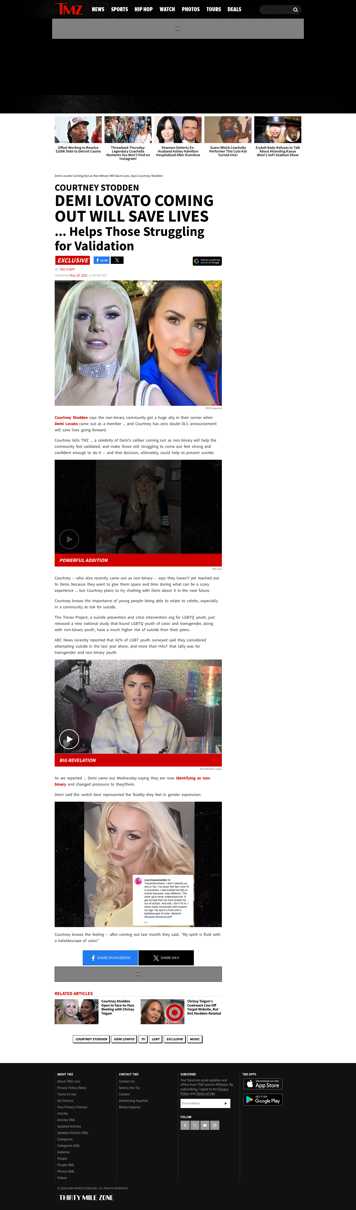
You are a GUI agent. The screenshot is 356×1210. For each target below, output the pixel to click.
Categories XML (68, 1146)
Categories (65, 1139)
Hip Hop (138, 104)
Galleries (63, 1152)
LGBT (155, 1039)
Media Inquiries (130, 1107)
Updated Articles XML (72, 1133)
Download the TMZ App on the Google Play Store (263, 1100)
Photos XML (66, 1171)
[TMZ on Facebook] (58, 66)
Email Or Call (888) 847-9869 (107, 85)
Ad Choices (65, 1101)
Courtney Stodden (91, 1039)
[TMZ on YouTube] (204, 1125)
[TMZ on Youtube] (73, 66)
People (62, 1158)
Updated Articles (69, 1126)
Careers (124, 1094)
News (66, 104)
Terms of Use (66, 1094)
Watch (175, 104)
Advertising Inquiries (133, 1101)
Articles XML (66, 1120)
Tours (249, 104)
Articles (62, 1113)
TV (143, 1039)
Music (195, 1039)
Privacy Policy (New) (71, 1088)
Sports (100, 104)
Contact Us (127, 1081)
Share (110, 958)
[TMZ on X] (65, 66)
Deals (282, 104)
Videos (62, 1178)
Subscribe (225, 1103)
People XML (65, 1165)
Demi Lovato (124, 1039)
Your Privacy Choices (72, 1107)
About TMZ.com (68, 1081)
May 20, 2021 (78, 275)
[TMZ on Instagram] (82, 66)
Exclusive (174, 1039)
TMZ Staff (66, 269)
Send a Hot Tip (129, 1088)
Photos (213, 104)
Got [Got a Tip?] (69, 86)
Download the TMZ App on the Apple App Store (263, 1084)
